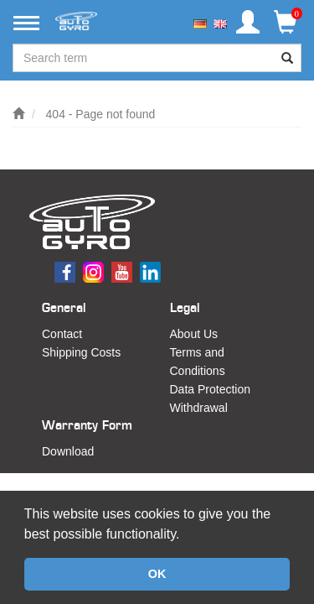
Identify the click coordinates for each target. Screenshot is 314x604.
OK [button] (157, 574)
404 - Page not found (101, 114)
